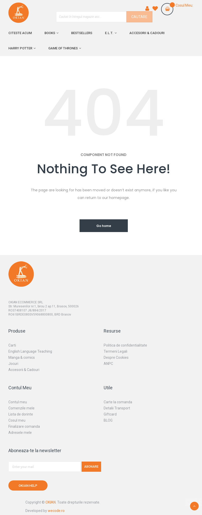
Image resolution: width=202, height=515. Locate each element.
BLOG (108, 420)
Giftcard (110, 414)
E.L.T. (109, 33)
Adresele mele (20, 433)
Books (49, 33)
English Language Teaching (30, 351)
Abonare (91, 466)
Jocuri (13, 364)
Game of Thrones (63, 48)
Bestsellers (81, 33)
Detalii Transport (117, 408)
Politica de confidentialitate (125, 345)
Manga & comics (21, 357)
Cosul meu (16, 420)
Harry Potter (20, 48)
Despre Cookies (116, 357)
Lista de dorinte (20, 414)
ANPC (108, 364)
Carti (12, 345)
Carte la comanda (118, 402)
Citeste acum (20, 33)
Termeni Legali (115, 351)
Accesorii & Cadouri (23, 370)
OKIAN (50, 502)
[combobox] (104, 16)
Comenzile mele (21, 408)
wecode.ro (56, 511)
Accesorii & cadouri (147, 33)
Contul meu (17, 402)
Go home (103, 226)
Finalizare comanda (24, 426)
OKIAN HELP (28, 486)
